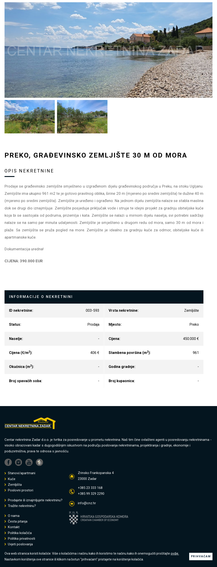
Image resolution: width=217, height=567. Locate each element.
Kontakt (12, 527)
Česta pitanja (16, 521)
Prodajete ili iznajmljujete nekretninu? (33, 500)
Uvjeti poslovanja (19, 544)
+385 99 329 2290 (91, 494)
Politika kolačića (18, 533)
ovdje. (175, 553)
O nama (12, 516)
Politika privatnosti (20, 539)
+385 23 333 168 (90, 488)
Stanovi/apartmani (20, 473)
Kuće (10, 479)
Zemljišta (13, 485)
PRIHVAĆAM (201, 556)
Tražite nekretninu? (20, 506)
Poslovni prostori (19, 490)
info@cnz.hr (87, 503)
